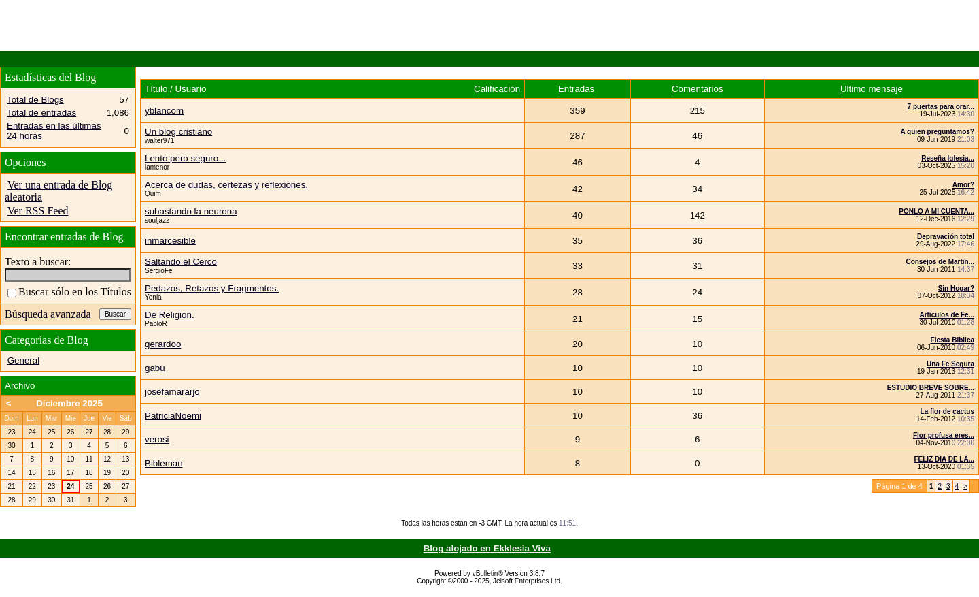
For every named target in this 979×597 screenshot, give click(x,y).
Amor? (963, 185)
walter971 (159, 140)
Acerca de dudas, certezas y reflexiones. (226, 185)
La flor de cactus (947, 411)
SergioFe (159, 270)
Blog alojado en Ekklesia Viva (487, 548)
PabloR (156, 323)
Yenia (153, 297)
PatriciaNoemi (173, 415)
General (23, 360)
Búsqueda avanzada (48, 314)
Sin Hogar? (956, 288)
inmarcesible (170, 241)
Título (156, 89)
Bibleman (164, 463)
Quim (153, 193)
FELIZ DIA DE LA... (944, 459)
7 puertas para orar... (941, 106)
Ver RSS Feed (38, 210)
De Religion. (169, 315)
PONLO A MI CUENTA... (936, 211)
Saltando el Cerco (181, 262)
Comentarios (697, 89)
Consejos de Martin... (940, 261)
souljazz (157, 220)
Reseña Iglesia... (947, 158)
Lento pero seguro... (185, 158)
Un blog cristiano (178, 132)
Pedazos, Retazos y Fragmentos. (212, 288)
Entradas (576, 89)
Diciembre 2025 (69, 403)
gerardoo (163, 344)
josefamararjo (172, 392)
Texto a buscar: (38, 262)
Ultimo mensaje (871, 89)
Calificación (497, 89)
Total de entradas (41, 113)
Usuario (190, 89)
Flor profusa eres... (943, 435)
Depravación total (945, 236)
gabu (155, 368)
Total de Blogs (35, 100)
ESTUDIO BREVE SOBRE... (930, 387)
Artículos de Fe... (946, 315)
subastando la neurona (191, 211)
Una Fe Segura (950, 364)
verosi (157, 439)
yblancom (164, 111)
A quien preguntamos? (937, 131)
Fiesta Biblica (952, 340)
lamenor (157, 167)
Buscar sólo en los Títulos (69, 291)
